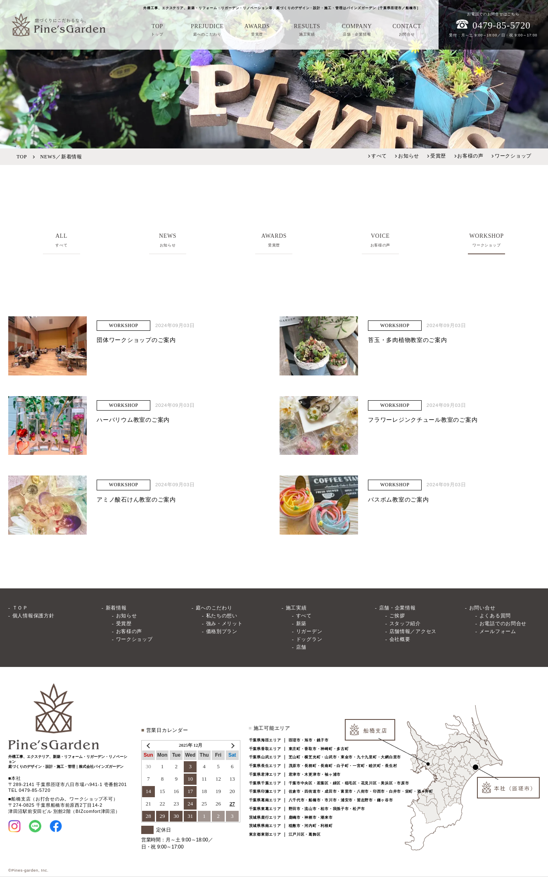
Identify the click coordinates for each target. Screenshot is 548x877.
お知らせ (408, 155)
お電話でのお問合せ (503, 623)
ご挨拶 (397, 616)
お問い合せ (482, 608)
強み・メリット (224, 623)
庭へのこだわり (214, 608)
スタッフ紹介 (405, 623)
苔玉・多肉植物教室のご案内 (407, 340)
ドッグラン (309, 639)
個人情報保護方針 (33, 616)
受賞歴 (438, 155)
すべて (379, 155)
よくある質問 (495, 616)
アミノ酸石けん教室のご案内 (136, 499)
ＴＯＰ (20, 608)
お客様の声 (470, 155)
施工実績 (296, 608)
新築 (301, 623)
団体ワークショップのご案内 (136, 340)
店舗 (301, 647)
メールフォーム (497, 631)
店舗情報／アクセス (413, 631)
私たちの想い (221, 616)
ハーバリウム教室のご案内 (133, 419)
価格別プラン (221, 631)
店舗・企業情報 (397, 608)
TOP (22, 157)
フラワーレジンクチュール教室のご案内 (422, 419)
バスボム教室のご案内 (398, 499)
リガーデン (309, 631)
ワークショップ (513, 155)
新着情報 (116, 608)
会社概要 (399, 639)
